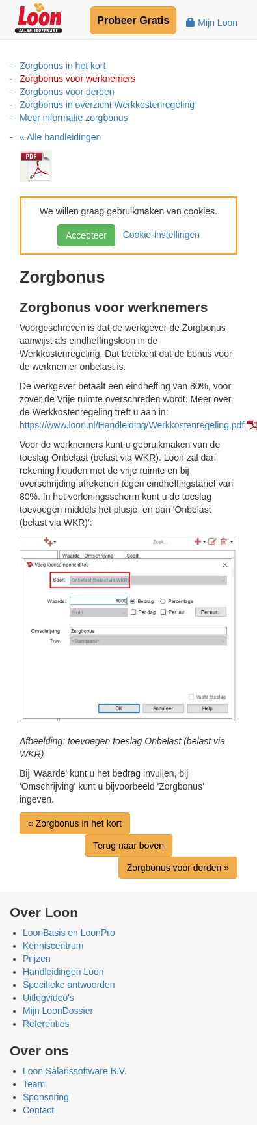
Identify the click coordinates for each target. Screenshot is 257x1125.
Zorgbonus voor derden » (178, 867)
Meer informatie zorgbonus (74, 117)
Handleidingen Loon (63, 971)
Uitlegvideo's (48, 997)
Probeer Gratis (133, 20)
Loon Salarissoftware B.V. (75, 1071)
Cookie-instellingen (159, 234)
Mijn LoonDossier (58, 1010)
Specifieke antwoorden (69, 984)
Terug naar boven (128, 845)
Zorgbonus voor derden (67, 91)
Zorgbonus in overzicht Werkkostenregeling (107, 104)
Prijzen (37, 958)
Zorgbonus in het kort (62, 65)
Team (34, 1084)
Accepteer (86, 235)
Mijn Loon (211, 23)
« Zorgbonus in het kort (75, 823)
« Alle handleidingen (60, 137)
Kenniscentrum (53, 945)
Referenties (46, 1023)
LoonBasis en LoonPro (69, 932)
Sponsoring (46, 1097)
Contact (38, 1110)
